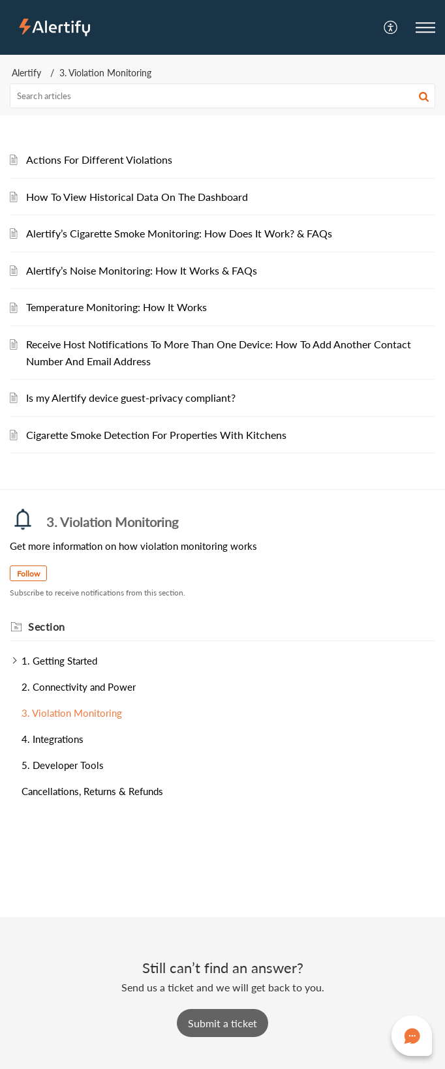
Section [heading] (46, 626)
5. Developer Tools (63, 765)
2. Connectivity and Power (79, 687)
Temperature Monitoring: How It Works (116, 307)
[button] (391, 27)
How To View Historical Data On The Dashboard (137, 196)
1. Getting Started (59, 661)
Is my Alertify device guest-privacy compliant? (131, 397)
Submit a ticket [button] (222, 1023)
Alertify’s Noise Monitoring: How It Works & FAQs (141, 270)
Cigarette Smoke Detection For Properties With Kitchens (156, 435)
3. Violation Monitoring (72, 713)
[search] (222, 95)
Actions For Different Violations (99, 159)
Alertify (26, 72)
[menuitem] (391, 27)
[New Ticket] (222, 1023)
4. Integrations (53, 739)
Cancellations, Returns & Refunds (92, 791)
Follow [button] (28, 574)
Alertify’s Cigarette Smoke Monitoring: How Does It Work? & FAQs (179, 233)
